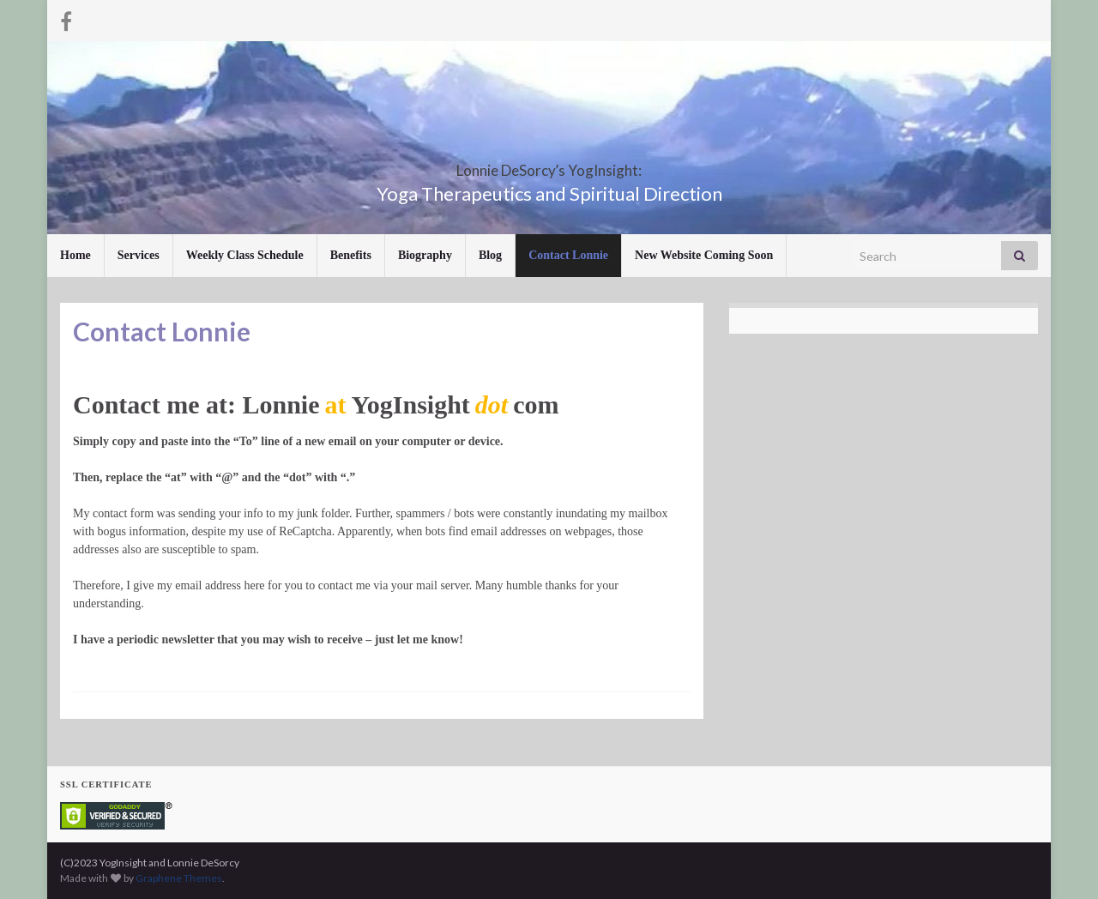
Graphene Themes (179, 878)
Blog (490, 255)
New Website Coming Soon (704, 255)
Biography (425, 255)
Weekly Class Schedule (245, 255)
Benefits (350, 255)
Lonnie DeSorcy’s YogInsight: (549, 165)
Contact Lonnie (568, 255)
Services (139, 255)
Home (75, 255)
